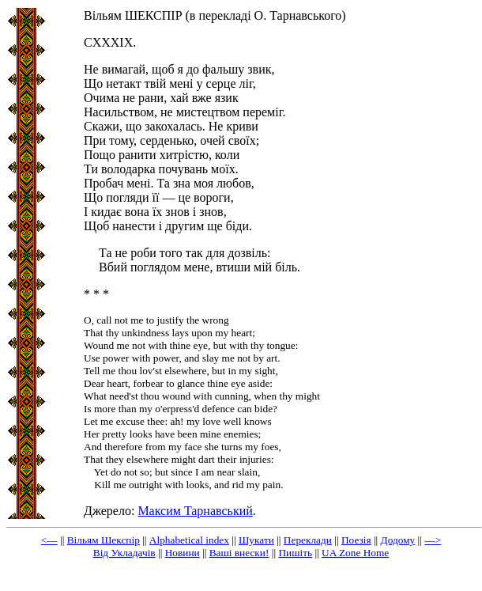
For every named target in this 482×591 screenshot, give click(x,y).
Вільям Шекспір (103, 540)
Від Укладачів (124, 553)
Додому (398, 540)
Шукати (256, 540)
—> (432, 540)
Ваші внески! (239, 553)
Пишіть (295, 553)
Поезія (356, 540)
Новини (182, 553)
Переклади (308, 540)
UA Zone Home (355, 553)
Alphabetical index (189, 540)
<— (49, 540)
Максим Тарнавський (194, 510)
